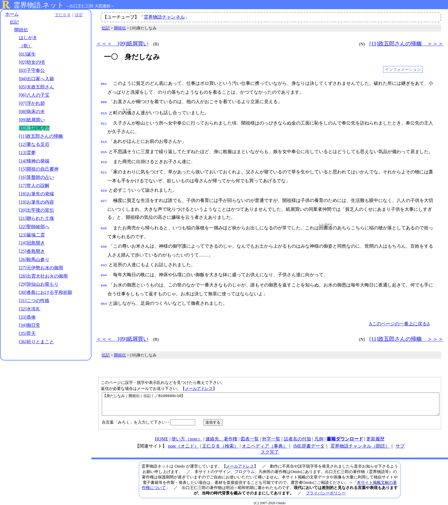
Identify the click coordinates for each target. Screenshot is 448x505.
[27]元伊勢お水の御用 (41, 267)
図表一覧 (250, 434)
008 (104, 101)
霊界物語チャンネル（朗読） (360, 441)
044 (104, 267)
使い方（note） (186, 434)
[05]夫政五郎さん (36, 87)
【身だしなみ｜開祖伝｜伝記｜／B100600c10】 (270, 397)
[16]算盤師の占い (36, 177)
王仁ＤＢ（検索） (220, 441)
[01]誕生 (27, 54)
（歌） (26, 45)
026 (104, 185)
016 (104, 149)
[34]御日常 (29, 325)
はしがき (28, 37)
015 (104, 139)
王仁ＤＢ (63, 15)
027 (104, 195)
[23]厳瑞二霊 (32, 235)
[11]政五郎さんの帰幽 (41, 136)
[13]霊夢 (27, 152)
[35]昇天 (27, 333)
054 (104, 294)
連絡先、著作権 (221, 434)
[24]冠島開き (32, 243)
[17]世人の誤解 (34, 185)
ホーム (12, 14)
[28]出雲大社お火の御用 (43, 276)
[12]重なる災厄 (34, 144)
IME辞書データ (308, 441)
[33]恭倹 (27, 317)
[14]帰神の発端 (34, 161)
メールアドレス (199, 379)
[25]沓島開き (32, 251)
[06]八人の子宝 (34, 95)
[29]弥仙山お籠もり (39, 284)
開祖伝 (21, 29)
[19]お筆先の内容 (36, 202)
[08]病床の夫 (32, 111)
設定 (79, 15)
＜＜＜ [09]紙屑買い (122, 44)
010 (104, 111)
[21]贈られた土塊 (36, 218)
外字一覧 (271, 434)
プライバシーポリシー (326, 488)
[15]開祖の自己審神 (39, 169)
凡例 (318, 434)
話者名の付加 (297, 434)
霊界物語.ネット (38, 5)
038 (104, 240)
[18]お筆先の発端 (36, 193)
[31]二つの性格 (34, 300)
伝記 (14, 22)
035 (104, 222)
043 (104, 258)
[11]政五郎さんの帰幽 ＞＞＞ (406, 44)
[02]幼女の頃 (32, 62)
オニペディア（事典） (264, 441)
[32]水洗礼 (29, 308)
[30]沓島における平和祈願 (45, 292)
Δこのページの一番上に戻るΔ (399, 314)
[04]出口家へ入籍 (36, 78)
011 (104, 121)
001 (104, 83)
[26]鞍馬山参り (34, 259)
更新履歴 (375, 434)
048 (104, 277)
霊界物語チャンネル (164, 17)
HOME (161, 434)
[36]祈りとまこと (36, 341)
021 (104, 168)
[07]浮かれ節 (32, 103)
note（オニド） (183, 441)
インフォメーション (403, 69)
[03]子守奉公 (32, 70)
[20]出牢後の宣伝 (36, 210)
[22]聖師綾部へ (34, 226)
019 (104, 158)
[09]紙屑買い (32, 119)
